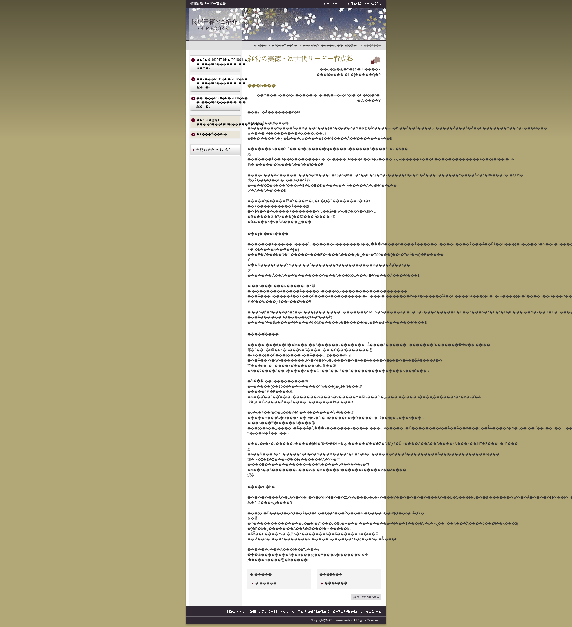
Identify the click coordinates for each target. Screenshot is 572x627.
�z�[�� (260, 45)
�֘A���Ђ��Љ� (284, 45)
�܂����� (264, 583)
